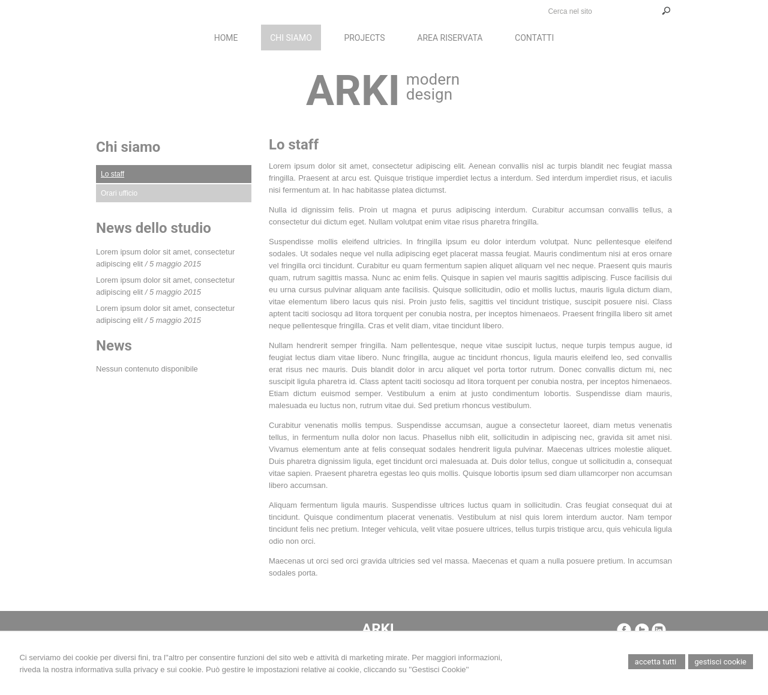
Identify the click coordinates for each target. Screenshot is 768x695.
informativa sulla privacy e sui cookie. (139, 669)
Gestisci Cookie (721, 661)
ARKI (353, 90)
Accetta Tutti (657, 661)
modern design (433, 86)
